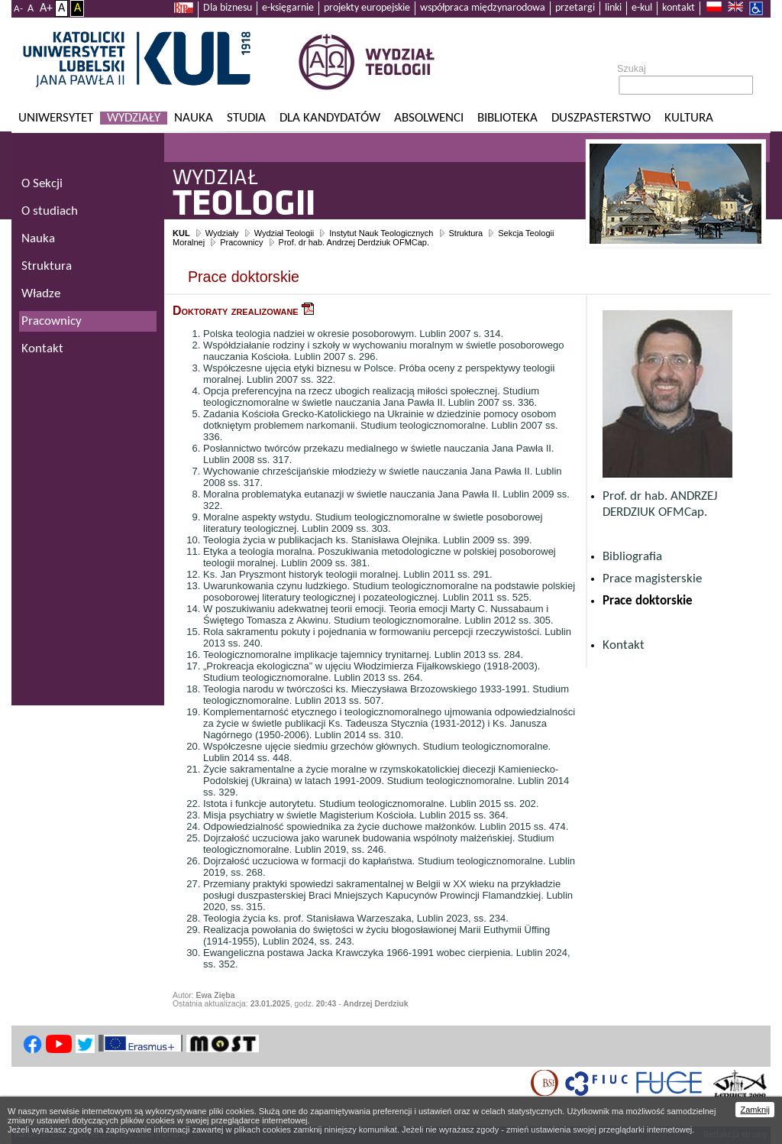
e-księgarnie (288, 8)
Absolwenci (429, 118)
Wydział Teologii (284, 233)
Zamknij (755, 1109)
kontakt (678, 8)
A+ (46, 8)
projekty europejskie (367, 8)
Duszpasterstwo (601, 118)
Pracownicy (241, 242)
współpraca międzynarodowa (482, 8)
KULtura (688, 118)
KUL (181, 233)
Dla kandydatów (330, 118)
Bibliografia (632, 556)
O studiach (49, 211)
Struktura (466, 233)
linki (613, 8)
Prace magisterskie (652, 578)
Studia (246, 118)
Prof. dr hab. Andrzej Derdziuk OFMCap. (354, 242)
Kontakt (624, 645)
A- (18, 9)
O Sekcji (42, 183)
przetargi (575, 8)
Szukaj (631, 68)
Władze (40, 293)
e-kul (642, 8)
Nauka (193, 118)
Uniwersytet (55, 118)
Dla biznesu (227, 8)
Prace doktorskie (648, 601)
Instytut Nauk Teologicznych (381, 233)
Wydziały (133, 118)
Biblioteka (507, 118)
